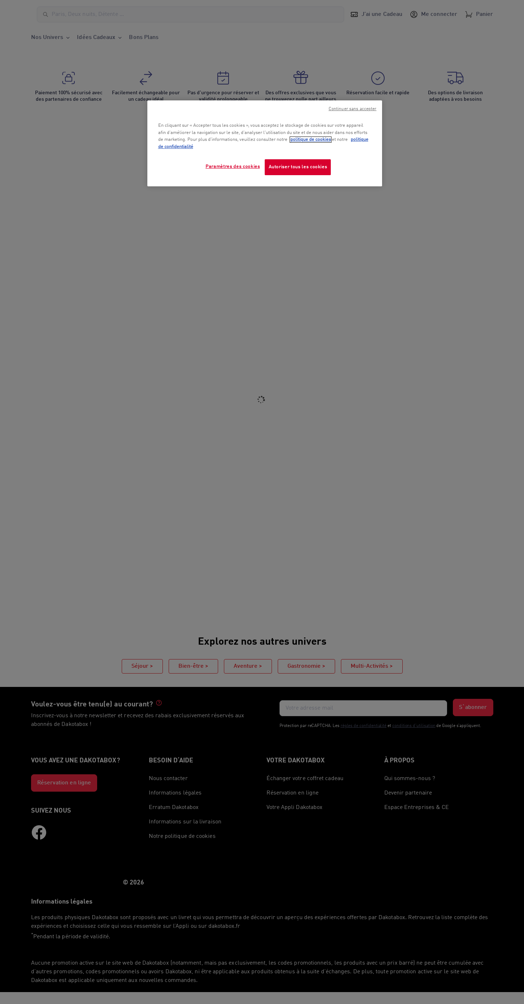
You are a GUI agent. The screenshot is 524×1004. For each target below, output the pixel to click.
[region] (264, 143)
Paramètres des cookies (232, 166)
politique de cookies (310, 139)
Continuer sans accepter (353, 109)
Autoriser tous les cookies (298, 167)
